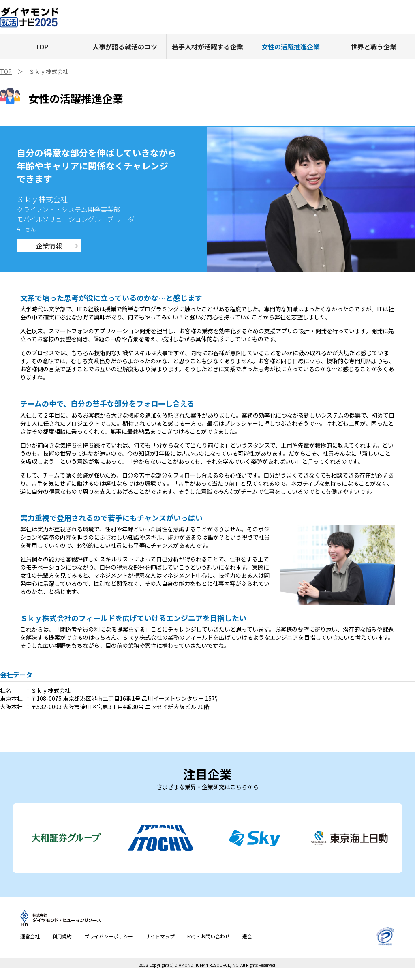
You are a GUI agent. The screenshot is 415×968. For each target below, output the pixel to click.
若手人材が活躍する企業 (207, 46)
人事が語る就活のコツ (124, 46)
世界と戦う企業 (373, 46)
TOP (41, 46)
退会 (247, 936)
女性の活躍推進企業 (290, 46)
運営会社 (30, 936)
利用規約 (62, 936)
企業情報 (49, 246)
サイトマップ (160, 936)
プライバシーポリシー (108, 936)
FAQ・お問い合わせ (208, 936)
